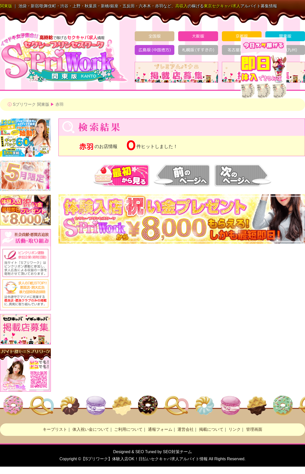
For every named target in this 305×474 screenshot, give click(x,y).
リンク (234, 429)
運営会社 (185, 429)
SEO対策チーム (177, 452)
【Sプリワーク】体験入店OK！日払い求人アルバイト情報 (144, 459)
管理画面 (254, 429)
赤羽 (59, 104)
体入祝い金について (90, 429)
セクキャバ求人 (222, 6)
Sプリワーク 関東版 (31, 104)
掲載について (211, 429)
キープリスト (55, 429)
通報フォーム (160, 429)
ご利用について (128, 429)
